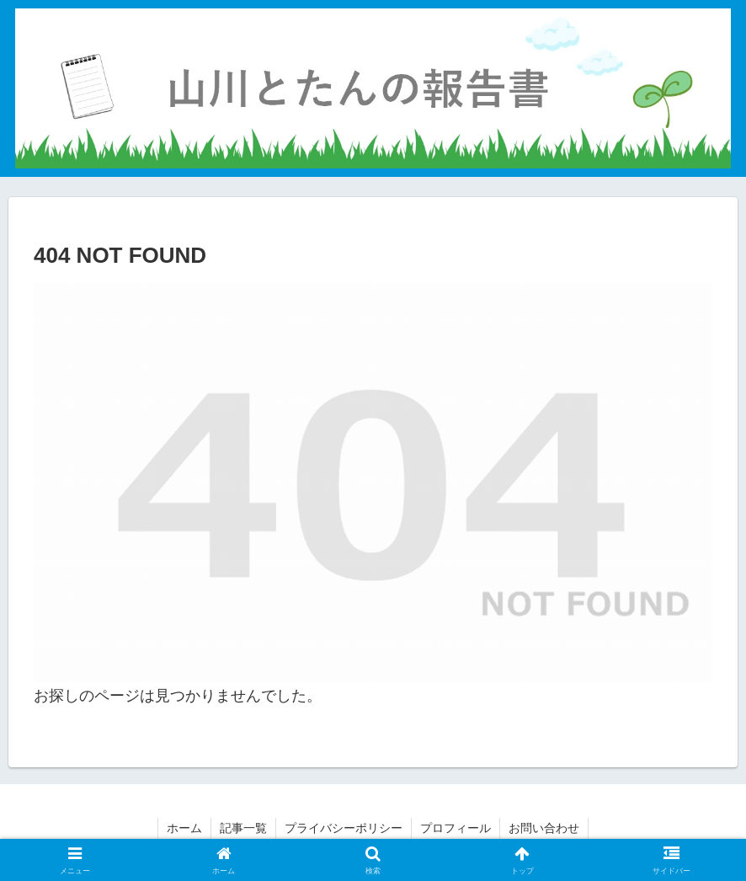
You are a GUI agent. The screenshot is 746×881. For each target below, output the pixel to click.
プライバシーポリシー (343, 828)
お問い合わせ (544, 828)
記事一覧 (243, 828)
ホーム (184, 828)
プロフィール (455, 828)
